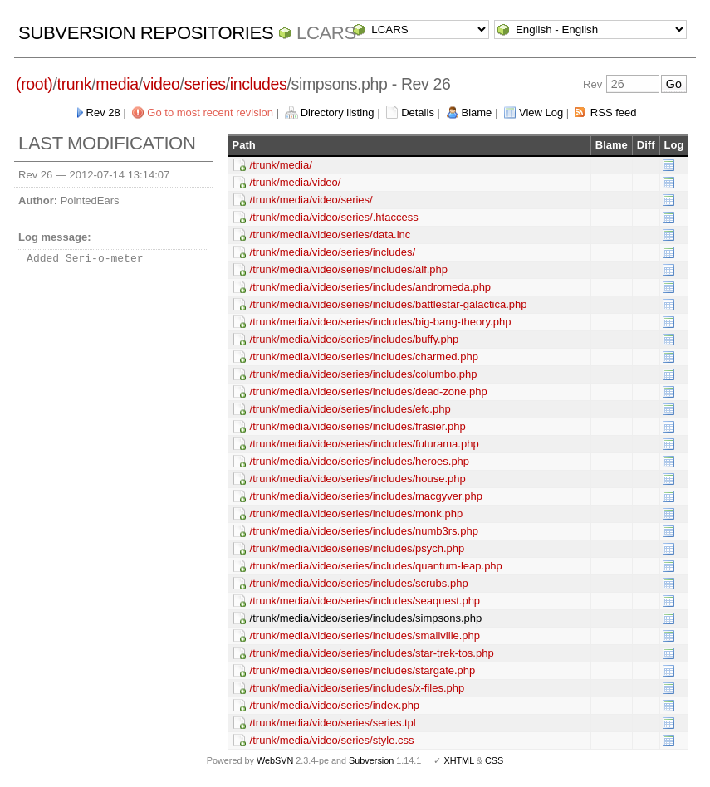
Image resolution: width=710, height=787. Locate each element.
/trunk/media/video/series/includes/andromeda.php (371, 287)
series (205, 84)
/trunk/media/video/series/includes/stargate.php (363, 670)
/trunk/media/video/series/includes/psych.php (357, 548)
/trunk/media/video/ (295, 182)
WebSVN (275, 760)
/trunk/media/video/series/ (311, 199)
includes (258, 84)
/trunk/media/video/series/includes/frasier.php (358, 426)
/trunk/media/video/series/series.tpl (333, 722)
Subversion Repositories (145, 32)
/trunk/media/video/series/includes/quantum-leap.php (376, 566)
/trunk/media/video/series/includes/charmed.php (364, 356)
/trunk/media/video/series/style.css (332, 740)
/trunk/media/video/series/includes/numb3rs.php (364, 531)
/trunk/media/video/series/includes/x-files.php (357, 688)
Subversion (371, 760)
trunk (74, 84)
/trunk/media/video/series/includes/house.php (358, 478)
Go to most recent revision (210, 112)
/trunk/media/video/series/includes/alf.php (349, 269)
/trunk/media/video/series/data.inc (330, 234)
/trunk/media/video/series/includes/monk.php (356, 513)
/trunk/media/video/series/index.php (335, 705)
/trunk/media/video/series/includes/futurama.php (364, 443)
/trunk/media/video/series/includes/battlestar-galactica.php (388, 304)
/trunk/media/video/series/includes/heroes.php (359, 461)
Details (417, 112)
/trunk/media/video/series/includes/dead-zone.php (368, 391)
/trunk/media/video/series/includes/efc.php (350, 409)
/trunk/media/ (281, 165)
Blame (477, 112)
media (116, 84)
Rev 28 (103, 112)
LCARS (326, 32)
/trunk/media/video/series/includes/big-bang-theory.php (381, 321)
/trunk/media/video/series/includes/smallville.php (365, 635)
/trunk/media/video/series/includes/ (332, 252)
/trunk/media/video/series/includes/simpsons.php (366, 618)
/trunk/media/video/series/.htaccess (334, 217)
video (161, 84)
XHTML (458, 760)
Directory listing (338, 112)
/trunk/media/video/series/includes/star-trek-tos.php (372, 653)
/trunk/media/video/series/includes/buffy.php (354, 339)
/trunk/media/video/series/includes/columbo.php (363, 374)
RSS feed (613, 112)
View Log (541, 112)
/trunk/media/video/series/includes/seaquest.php (365, 600)
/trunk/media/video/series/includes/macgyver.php (366, 496)
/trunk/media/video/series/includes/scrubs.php (359, 583)
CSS (494, 760)
